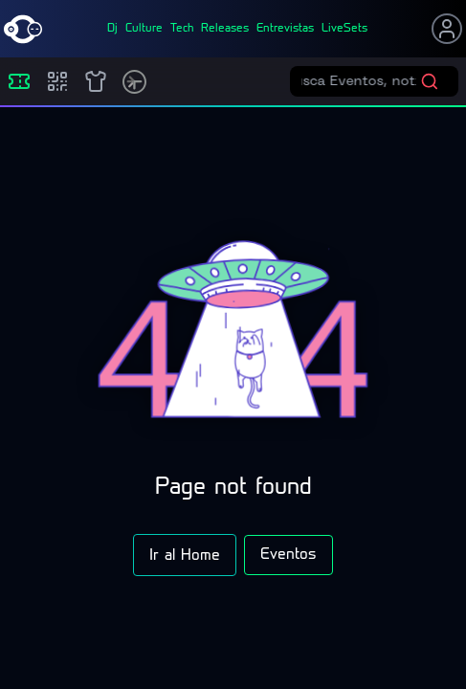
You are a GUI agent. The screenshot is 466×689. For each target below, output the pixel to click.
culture (144, 28)
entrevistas (285, 28)
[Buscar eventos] (360, 81)
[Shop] (95, 81)
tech (181, 28)
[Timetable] (134, 82)
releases (225, 28)
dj (112, 28)
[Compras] (57, 81)
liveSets (344, 28)
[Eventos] (19, 81)
